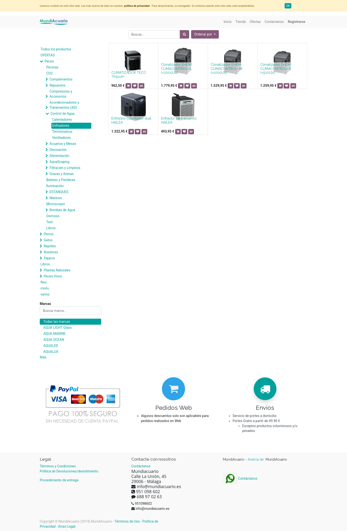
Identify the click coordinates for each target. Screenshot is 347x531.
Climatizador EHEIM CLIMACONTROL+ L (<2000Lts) (176, 69)
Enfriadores (60, 126)
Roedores (51, 252)
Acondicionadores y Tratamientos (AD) (64, 105)
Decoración (57, 150)
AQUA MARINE (54, 334)
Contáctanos (240, 478)
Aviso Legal (66, 526)
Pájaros (49, 258)
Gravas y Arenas (61, 174)
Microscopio (55, 204)
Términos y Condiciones (58, 466)
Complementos (60, 79)
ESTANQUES (58, 192)
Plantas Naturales (57, 270)
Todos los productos (55, 49)
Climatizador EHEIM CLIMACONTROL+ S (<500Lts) (275, 69)
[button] (205, 34)
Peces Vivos (53, 276)
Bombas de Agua (62, 210)
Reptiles (50, 246)
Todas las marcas (56, 321)
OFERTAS (47, 55)
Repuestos (57, 85)
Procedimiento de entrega (59, 480)
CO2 (49, 73)
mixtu (44, 288)
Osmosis (53, 216)
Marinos (55, 198)
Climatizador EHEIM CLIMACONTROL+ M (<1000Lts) (226, 69)
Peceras (52, 67)
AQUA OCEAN (53, 340)
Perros (48, 234)
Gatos (48, 240)
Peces (49, 61)
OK (288, 5)
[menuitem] (228, 21)
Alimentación (59, 156)
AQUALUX (50, 352)
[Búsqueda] (184, 34)
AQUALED (50, 346)
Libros (51, 228)
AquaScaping (59, 162)
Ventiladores (61, 138)
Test (49, 222)
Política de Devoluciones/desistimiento (69, 471)
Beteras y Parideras (60, 180)
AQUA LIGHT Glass (57, 327)
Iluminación (55, 186)
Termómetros (62, 132)
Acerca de (256, 459)
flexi (43, 282)
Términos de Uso (127, 521)
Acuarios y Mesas (62, 144)
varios (45, 294)
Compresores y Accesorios (60, 93)
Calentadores (62, 119)
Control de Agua (62, 113)
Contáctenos (140, 466)
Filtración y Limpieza (64, 168)
